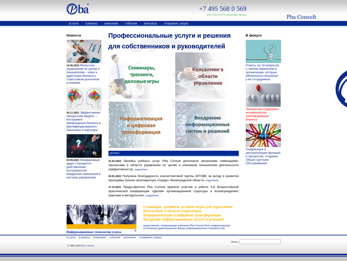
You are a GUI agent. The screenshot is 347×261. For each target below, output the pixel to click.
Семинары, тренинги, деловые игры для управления (187, 207)
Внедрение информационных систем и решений (183, 219)
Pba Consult (87, 245)
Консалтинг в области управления (172, 211)
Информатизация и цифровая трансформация (182, 215)
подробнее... (142, 169)
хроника (114, 152)
